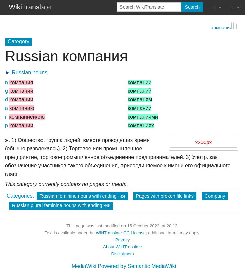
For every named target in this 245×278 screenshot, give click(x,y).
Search (192, 7)
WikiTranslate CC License (121, 232)
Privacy (122, 239)
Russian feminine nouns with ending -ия (82, 195)
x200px (203, 142)
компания (221, 27)
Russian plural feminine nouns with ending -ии (61, 205)
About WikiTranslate (122, 246)
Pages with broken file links (165, 195)
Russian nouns (29, 72)
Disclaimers (122, 253)
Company (215, 195)
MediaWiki (84, 266)
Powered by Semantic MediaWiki (137, 266)
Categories (19, 195)
